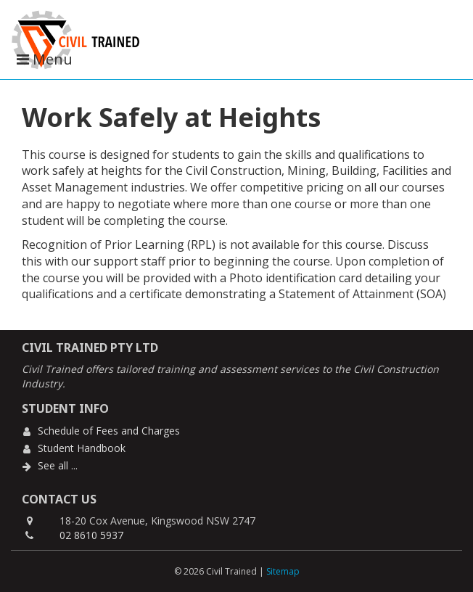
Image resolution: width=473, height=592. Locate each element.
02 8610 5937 (91, 535)
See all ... (58, 465)
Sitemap (283, 571)
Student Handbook (82, 448)
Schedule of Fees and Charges (109, 430)
